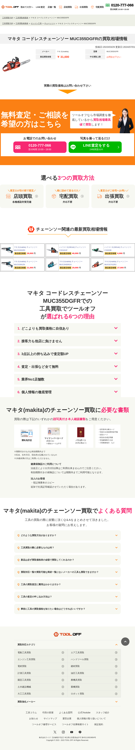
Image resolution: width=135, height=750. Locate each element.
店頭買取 (65, 7)
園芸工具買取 (41, 680)
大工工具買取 (41, 693)
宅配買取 (97, 7)
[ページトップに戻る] (125, 641)
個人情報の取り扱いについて (91, 718)
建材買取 (94, 666)
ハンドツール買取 (94, 659)
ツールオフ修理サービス (44, 724)
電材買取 (41, 666)
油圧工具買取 (94, 673)
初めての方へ (27, 7)
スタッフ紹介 (102, 712)
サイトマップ (50, 718)
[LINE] (80, 732)
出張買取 (81, 7)
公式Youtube (84, 712)
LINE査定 (40, 7)
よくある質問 (65, 712)
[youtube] (71, 732)
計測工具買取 (41, 673)
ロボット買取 (94, 693)
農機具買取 (94, 680)
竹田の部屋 (47, 712)
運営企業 (66, 718)
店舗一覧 (52, 7)
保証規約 (98, 724)
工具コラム (31, 712)
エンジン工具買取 (41, 659)
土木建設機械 (41, 687)
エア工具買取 (94, 652)
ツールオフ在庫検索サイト (75, 724)
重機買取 (94, 687)
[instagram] (63, 732)
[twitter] (55, 732)
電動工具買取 (41, 652)
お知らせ (33, 718)
